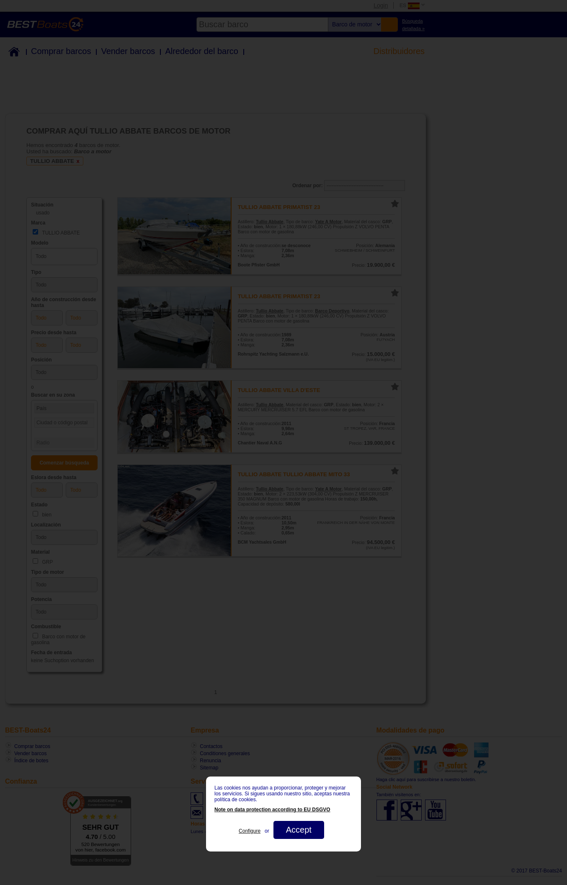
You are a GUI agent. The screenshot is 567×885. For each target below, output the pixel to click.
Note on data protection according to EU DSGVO (272, 810)
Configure (249, 831)
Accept (299, 829)
